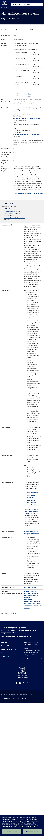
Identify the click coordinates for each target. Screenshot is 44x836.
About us (4, 642)
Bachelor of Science (30, 587)
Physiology (28, 599)
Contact (3, 656)
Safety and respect (7, 649)
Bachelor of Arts (32, 492)
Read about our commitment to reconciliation (16, 636)
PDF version (11, 613)
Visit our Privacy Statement (13, 826)
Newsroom (4, 653)
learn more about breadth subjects (31, 511)
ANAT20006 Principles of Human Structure (26, 118)
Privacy (31, 694)
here (29, 94)
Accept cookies (12, 832)
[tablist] (27, 4)
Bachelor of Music (33, 505)
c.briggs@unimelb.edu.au (12, 211)
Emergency (4, 694)
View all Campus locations (31, 659)
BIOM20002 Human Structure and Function (26, 134)
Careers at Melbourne (8, 646)
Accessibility (23, 694)
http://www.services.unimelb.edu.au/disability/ (29, 193)
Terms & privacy (13, 694)
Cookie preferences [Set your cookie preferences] (32, 832)
